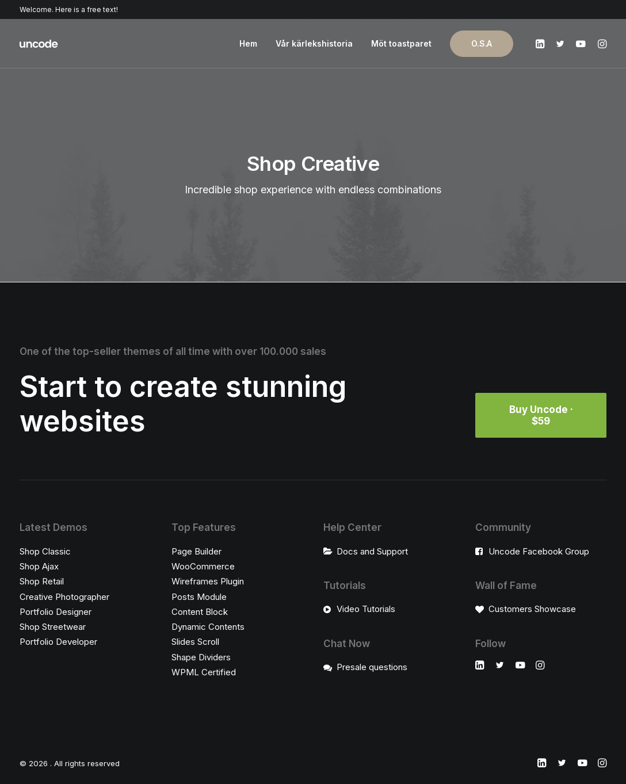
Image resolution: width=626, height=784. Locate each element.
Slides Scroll (195, 641)
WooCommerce (203, 566)
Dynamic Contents (208, 626)
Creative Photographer (64, 596)
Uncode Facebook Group (538, 551)
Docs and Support (372, 551)
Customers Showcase (532, 608)
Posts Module (199, 596)
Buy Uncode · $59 (542, 415)
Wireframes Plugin (207, 581)
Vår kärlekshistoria (314, 43)
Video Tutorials (366, 608)
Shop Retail (42, 581)
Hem (248, 43)
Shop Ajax (39, 566)
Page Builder (196, 551)
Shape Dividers (201, 657)
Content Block (199, 611)
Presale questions (372, 666)
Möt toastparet (401, 43)
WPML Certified (203, 672)
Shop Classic (45, 551)
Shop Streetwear (53, 626)
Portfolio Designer (55, 611)
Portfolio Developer (58, 641)
